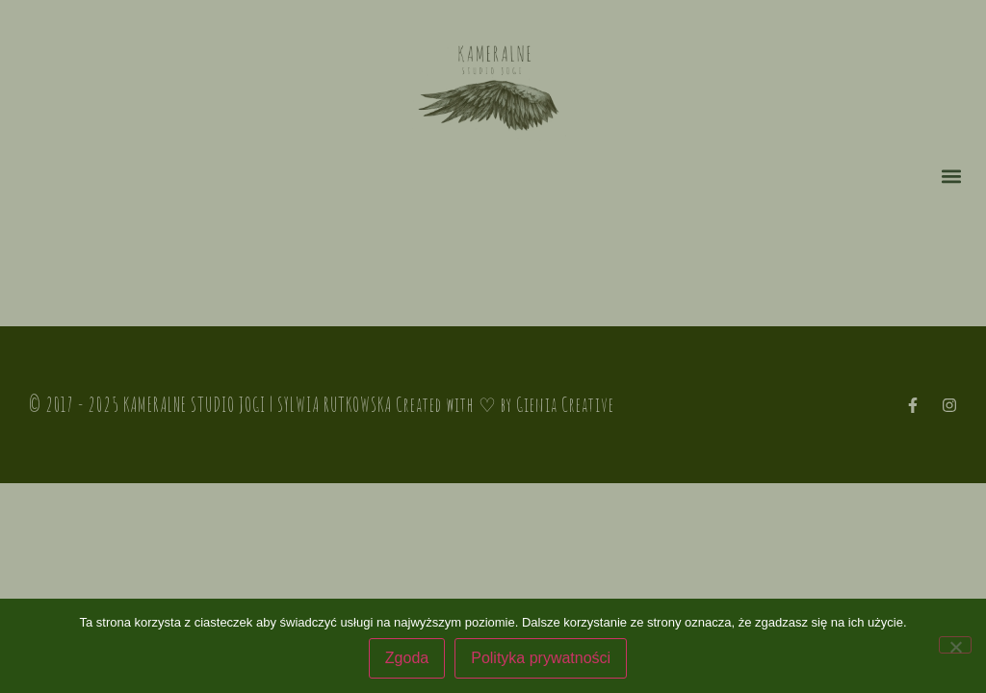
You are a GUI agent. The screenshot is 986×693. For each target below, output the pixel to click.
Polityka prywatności (540, 658)
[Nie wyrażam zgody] (955, 645)
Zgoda (406, 658)
